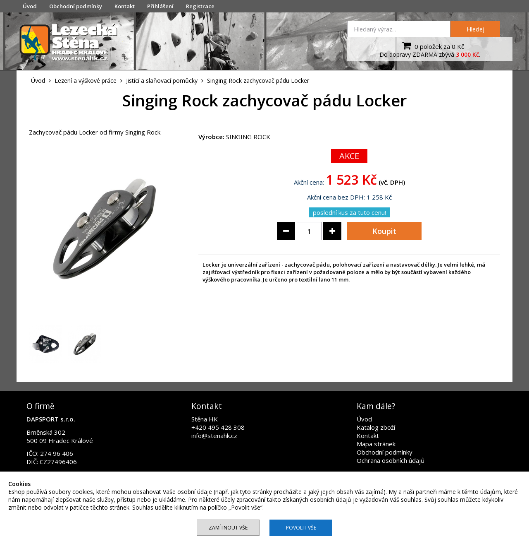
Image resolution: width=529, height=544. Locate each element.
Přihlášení (160, 6)
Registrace (200, 6)
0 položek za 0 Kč (432, 46)
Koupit (384, 231)
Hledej (475, 29)
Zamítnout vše (228, 527)
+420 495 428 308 (218, 427)
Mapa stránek (376, 444)
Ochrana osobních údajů (390, 460)
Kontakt (124, 6)
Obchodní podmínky (75, 6)
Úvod (30, 6)
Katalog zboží (376, 427)
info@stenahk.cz (214, 435)
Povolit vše (301, 527)
